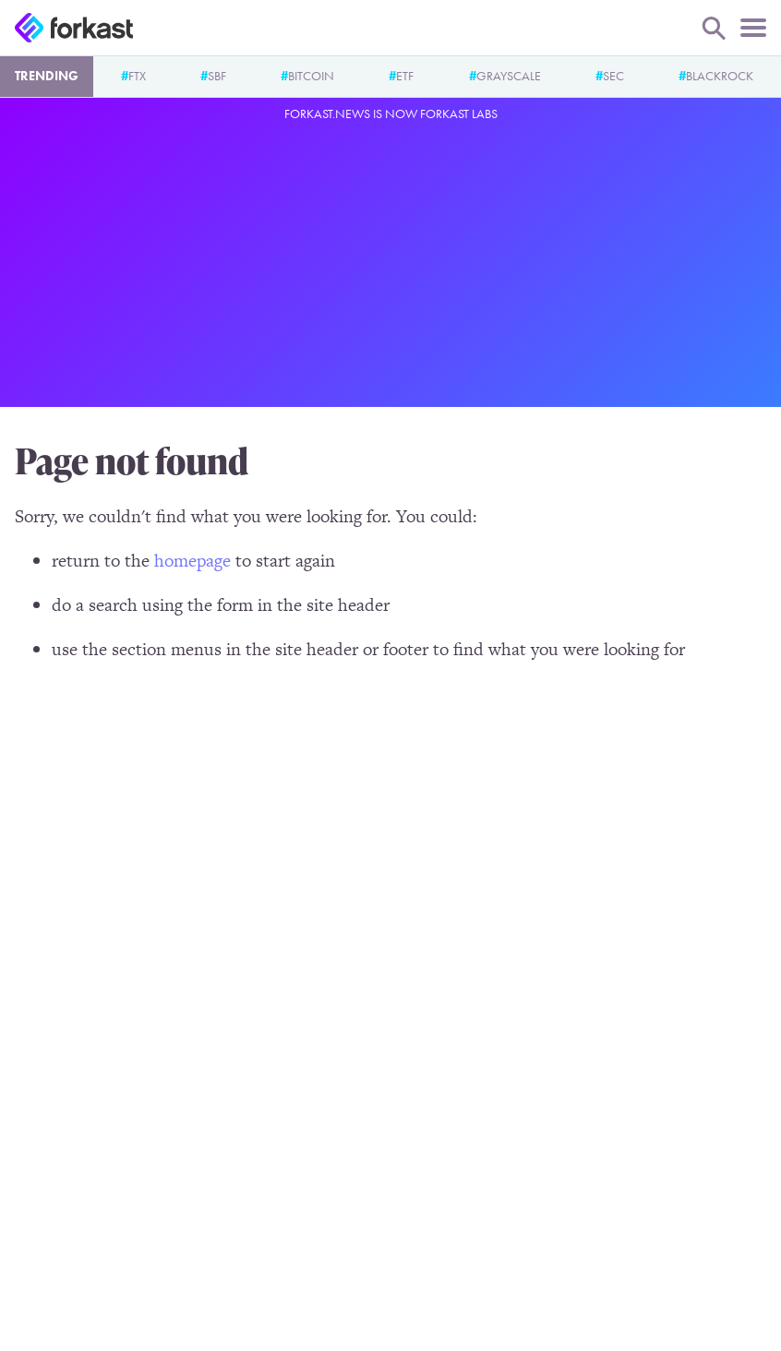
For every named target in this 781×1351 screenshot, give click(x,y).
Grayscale (508, 75)
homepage (192, 560)
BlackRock (719, 75)
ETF (405, 75)
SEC (613, 75)
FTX (137, 75)
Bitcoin (311, 75)
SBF (217, 75)
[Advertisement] (390, 261)
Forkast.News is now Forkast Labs (391, 113)
